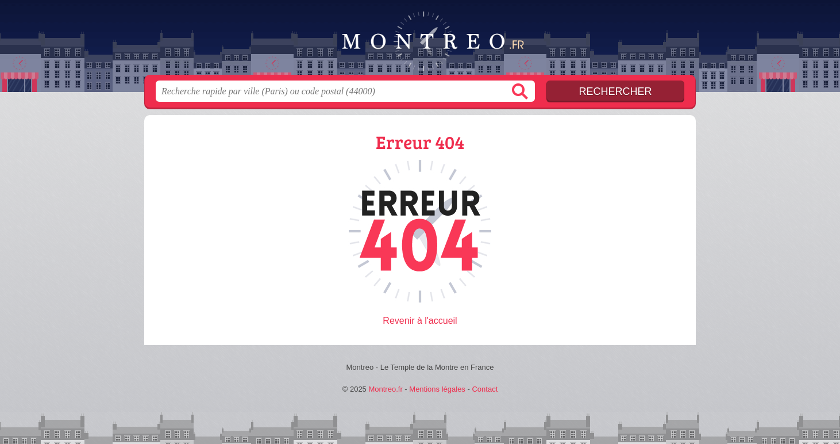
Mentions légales (437, 389)
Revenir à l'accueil (420, 321)
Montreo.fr (420, 41)
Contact (485, 389)
